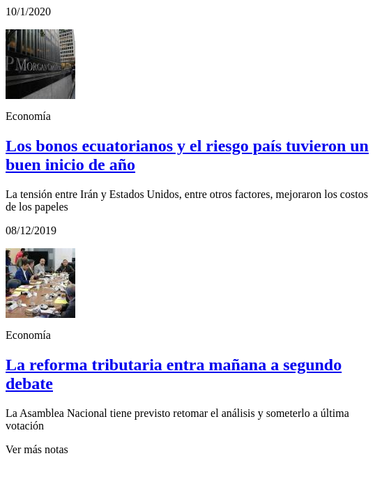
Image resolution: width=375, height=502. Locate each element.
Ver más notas (37, 449)
